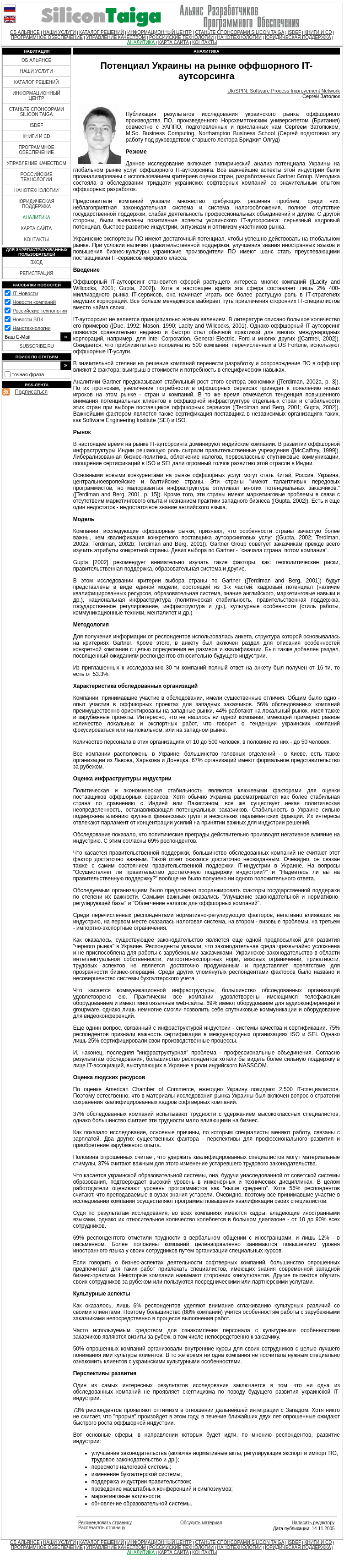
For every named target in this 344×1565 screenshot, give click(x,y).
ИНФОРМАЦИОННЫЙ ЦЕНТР (159, 32)
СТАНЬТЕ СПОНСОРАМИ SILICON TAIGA (240, 32)
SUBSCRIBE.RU (37, 346)
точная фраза (28, 374)
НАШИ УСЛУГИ (59, 32)
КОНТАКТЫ (204, 42)
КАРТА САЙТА (173, 42)
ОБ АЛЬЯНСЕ (25, 32)
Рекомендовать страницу (105, 1522)
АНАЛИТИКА (141, 42)
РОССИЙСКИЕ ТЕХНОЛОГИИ (181, 37)
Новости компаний (34, 302)
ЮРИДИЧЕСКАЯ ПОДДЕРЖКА (298, 37)
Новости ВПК (27, 319)
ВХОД (36, 262)
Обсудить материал (201, 1522)
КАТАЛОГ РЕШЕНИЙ (101, 32)
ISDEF (294, 32)
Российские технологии (39, 310)
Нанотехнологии (31, 328)
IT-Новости (25, 293)
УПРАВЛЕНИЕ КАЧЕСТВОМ (115, 37)
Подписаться (31, 392)
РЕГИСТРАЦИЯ (36, 273)
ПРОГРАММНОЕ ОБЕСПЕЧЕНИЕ (47, 37)
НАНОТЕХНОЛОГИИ (239, 37)
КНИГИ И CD (318, 32)
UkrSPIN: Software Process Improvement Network (283, 90)
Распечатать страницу (101, 1527)
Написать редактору (313, 1522)
